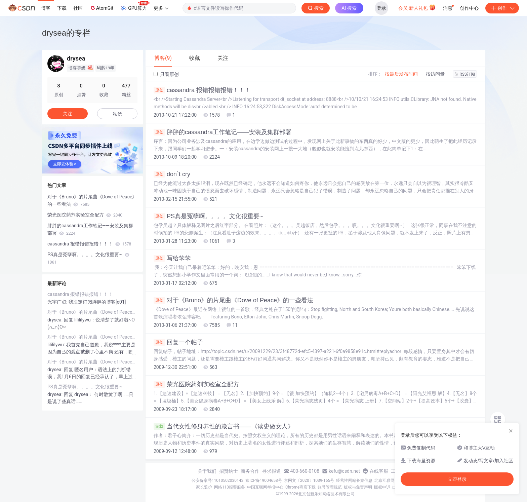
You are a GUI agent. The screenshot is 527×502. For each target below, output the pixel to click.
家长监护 (204, 487)
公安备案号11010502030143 (217, 480)
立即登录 (457, 479)
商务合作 (250, 471)
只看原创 (166, 74)
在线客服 (378, 471)
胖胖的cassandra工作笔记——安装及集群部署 (222, 132)
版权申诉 (382, 487)
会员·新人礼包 (417, 7)
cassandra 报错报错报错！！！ (202, 90)
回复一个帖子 (178, 342)
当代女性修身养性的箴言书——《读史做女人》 (224, 426)
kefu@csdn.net (344, 471)
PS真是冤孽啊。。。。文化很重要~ (208, 216)
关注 (67, 113)
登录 (381, 8)
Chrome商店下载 (300, 487)
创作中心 (469, 8)
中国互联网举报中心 (265, 487)
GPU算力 (134, 6)
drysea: (55, 319)
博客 (45, 8)
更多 (161, 8)
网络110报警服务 (229, 487)
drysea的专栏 (66, 32)
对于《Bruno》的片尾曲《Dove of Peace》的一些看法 (233, 300)
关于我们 (207, 471)
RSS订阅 (465, 74)
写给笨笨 (172, 258)
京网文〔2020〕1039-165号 (309, 480)
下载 (62, 8)
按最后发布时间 (401, 74)
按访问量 (435, 74)
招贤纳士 (228, 471)
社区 (78, 8)
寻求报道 (271, 471)
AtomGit (101, 7)
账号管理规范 (330, 487)
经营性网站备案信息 (354, 480)
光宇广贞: (58, 302)
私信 (117, 114)
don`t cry (172, 174)
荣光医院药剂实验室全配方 (196, 384)
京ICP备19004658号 (263, 480)
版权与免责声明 (358, 487)
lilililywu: (56, 344)
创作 (502, 8)
